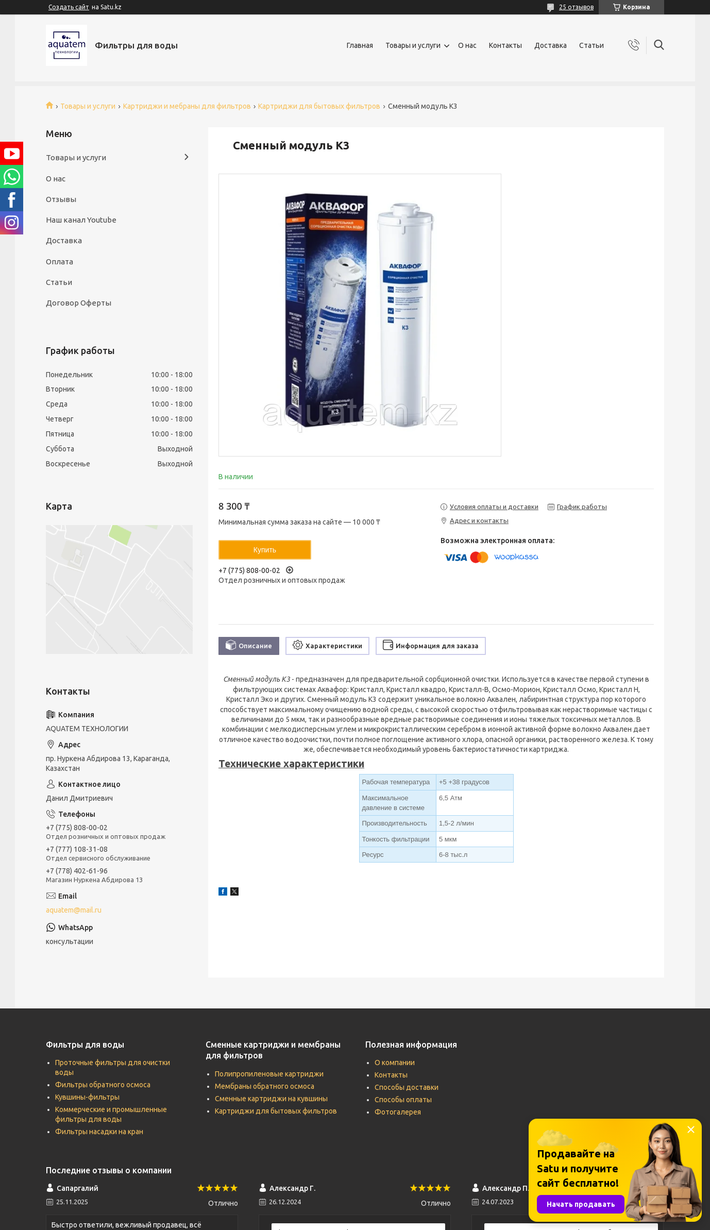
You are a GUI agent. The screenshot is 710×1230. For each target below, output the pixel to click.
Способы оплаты (403, 1100)
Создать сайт (68, 7)
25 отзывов (576, 7)
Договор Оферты (78, 302)
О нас (467, 45)
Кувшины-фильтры (87, 1097)
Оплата (59, 261)
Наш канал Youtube (81, 219)
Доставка (550, 45)
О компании (395, 1062)
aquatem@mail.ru (74, 910)
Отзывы (61, 199)
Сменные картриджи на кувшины (271, 1098)
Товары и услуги (413, 45)
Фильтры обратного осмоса (102, 1085)
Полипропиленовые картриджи (269, 1074)
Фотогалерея (398, 1112)
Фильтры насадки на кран (99, 1131)
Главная (360, 45)
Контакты (505, 45)
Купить (264, 550)
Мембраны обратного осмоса (264, 1086)
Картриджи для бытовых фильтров (319, 106)
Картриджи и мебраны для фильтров (187, 106)
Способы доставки (406, 1087)
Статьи (591, 45)
